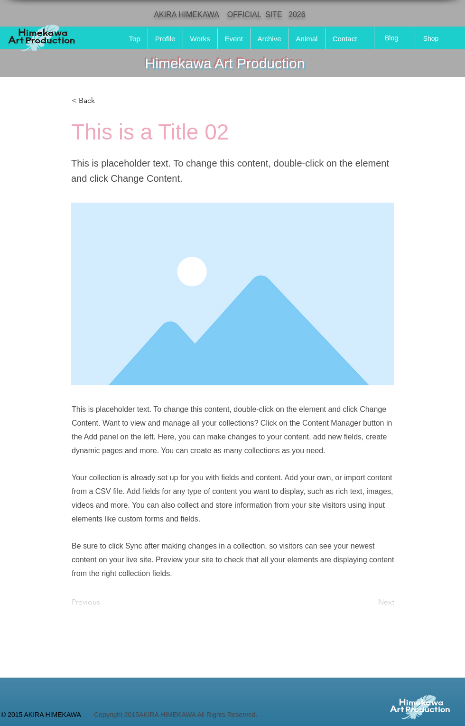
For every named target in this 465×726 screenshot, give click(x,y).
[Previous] (103, 602)
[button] (103, 100)
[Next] (370, 602)
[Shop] (431, 38)
